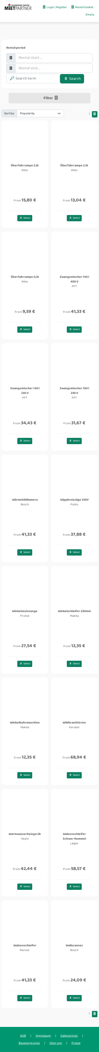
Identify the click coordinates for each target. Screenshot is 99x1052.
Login (48, 7)
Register (62, 7)
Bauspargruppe (29, 1043)
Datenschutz (69, 1035)
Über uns (56, 1043)
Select (24, 218)
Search (72, 78)
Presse (76, 1043)
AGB (23, 1035)
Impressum (43, 1035)
